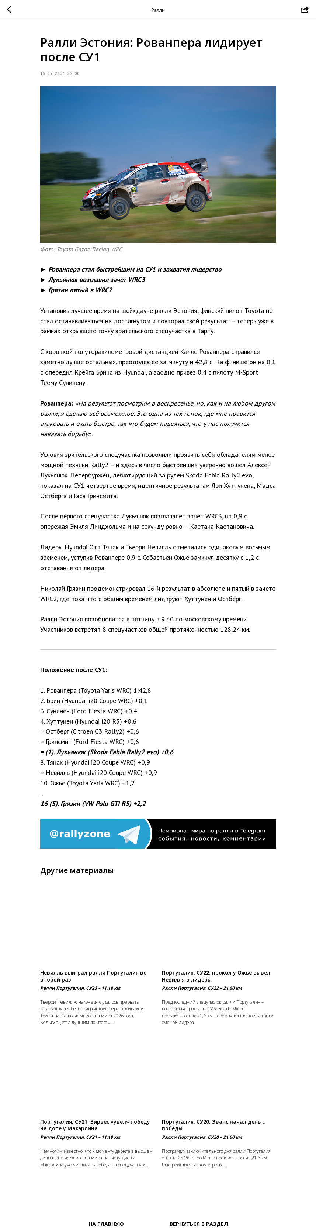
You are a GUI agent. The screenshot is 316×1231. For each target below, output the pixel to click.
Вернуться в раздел (199, 1223)
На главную (106, 1223)
